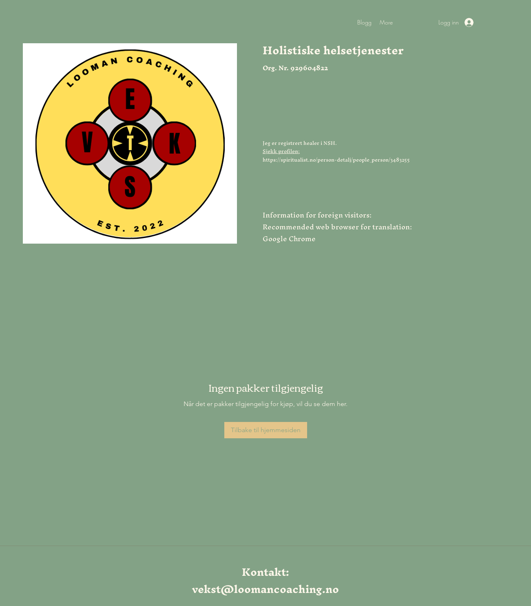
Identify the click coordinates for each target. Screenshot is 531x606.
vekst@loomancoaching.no (265, 589)
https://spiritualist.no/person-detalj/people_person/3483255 (336, 160)
